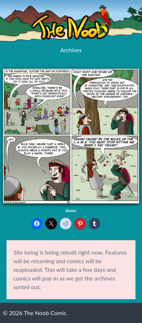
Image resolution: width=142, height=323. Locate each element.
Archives (71, 49)
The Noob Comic (71, 22)
